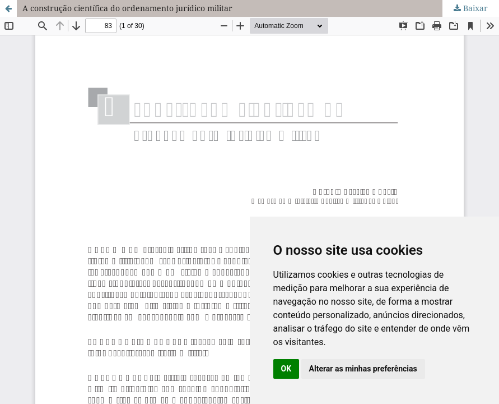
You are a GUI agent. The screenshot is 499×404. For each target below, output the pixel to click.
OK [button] (286, 368)
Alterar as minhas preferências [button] (363, 368)
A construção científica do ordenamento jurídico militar (127, 8)
